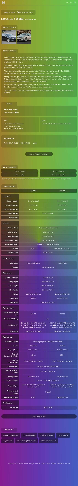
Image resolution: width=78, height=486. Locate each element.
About (43, 463)
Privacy (53, 463)
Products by (46, 435)
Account (67, 463)
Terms (48, 463)
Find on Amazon (20, 171)
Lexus (13, 12)
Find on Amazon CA (58, 175)
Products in (29, 435)
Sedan (6, 12)
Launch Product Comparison (39, 154)
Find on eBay (20, 175)
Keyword (63, 435)
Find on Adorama (58, 171)
